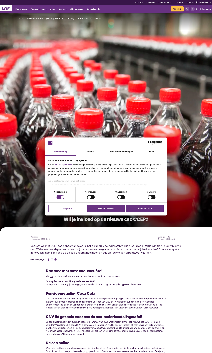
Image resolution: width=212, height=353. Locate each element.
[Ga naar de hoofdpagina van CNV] (6, 8)
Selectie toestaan (106, 208)
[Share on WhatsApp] (55, 259)
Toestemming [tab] (60, 151)
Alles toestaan (145, 208)
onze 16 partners (63, 165)
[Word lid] (177, 8)
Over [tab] (151, 151)
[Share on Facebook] (48, 259)
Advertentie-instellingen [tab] (121, 151)
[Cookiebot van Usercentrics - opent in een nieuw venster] (152, 143)
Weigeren (67, 208)
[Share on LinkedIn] (52, 259)
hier (52, 276)
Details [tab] (90, 151)
